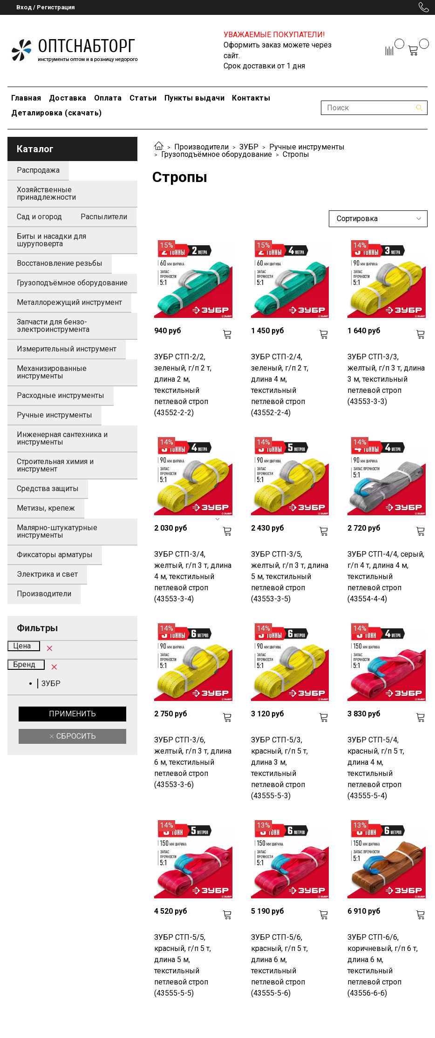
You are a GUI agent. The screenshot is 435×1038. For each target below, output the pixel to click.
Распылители (104, 216)
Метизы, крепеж (46, 508)
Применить (72, 713)
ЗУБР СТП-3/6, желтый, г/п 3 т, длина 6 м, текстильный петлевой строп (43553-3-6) (192, 762)
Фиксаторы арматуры (55, 554)
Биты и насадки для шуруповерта (51, 240)
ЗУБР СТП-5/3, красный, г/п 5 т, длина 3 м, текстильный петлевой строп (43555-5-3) (279, 767)
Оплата (108, 98)
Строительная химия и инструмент (55, 465)
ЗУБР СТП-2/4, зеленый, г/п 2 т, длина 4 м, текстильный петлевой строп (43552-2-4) (279, 384)
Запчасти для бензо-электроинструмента (53, 325)
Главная (26, 98)
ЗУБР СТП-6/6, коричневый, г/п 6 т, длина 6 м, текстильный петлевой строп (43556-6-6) (382, 965)
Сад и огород (39, 216)
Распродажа (38, 170)
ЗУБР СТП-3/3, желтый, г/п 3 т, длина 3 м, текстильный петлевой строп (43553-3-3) (386, 379)
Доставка (68, 98)
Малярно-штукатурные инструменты (57, 531)
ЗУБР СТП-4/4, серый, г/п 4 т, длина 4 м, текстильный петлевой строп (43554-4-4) (385, 576)
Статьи (143, 98)
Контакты (251, 98)
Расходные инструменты (60, 395)
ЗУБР (248, 146)
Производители (201, 146)
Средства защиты (48, 488)
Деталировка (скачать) (56, 112)
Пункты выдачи (194, 98)
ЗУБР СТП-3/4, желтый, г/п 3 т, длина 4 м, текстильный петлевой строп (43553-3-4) (192, 576)
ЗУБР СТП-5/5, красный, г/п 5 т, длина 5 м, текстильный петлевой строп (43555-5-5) (182, 965)
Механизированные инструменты (52, 372)
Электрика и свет (47, 574)
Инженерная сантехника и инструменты (62, 438)
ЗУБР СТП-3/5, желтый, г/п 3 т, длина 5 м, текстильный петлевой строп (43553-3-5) (289, 576)
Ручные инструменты (307, 146)
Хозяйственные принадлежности (46, 193)
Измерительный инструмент (66, 348)
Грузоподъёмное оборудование (216, 154)
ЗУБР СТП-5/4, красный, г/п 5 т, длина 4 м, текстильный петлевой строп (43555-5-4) (375, 767)
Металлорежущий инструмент (69, 302)
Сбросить (75, 736)
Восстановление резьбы (59, 263)
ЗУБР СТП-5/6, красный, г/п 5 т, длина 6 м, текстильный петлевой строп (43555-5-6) (279, 965)
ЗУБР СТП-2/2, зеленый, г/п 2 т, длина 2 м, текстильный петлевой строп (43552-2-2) (182, 384)
